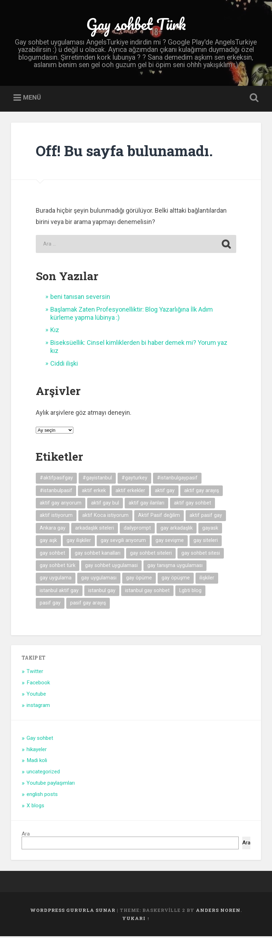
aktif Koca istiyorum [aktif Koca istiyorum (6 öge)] (105, 517)
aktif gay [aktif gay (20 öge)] (165, 492)
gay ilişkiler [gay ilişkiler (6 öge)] (79, 542)
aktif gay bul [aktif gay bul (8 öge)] (105, 504)
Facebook (38, 684)
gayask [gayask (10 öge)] (210, 529)
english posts (42, 796)
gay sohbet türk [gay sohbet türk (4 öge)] (57, 567)
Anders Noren (218, 911)
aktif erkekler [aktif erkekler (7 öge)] (130, 492)
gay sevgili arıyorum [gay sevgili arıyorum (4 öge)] (123, 542)
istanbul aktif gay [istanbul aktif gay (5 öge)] (59, 592)
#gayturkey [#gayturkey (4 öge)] (134, 480)
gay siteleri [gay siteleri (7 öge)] (205, 542)
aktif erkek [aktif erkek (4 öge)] (94, 492)
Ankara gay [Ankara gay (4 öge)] (53, 529)
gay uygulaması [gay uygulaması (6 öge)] (99, 580)
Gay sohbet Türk (136, 24)
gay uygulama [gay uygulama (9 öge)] (56, 580)
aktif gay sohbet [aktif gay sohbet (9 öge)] (192, 504)
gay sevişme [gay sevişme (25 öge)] (169, 542)
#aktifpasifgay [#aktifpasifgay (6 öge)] (56, 480)
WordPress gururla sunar (72, 911)
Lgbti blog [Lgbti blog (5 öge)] (190, 592)
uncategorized (43, 773)
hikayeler (37, 751)
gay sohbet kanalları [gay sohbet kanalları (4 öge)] (97, 554)
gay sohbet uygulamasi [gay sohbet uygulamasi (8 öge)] (111, 567)
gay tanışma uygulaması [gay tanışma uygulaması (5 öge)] (175, 567)
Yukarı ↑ (135, 919)
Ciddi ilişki (64, 364)
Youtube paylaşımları (51, 784)
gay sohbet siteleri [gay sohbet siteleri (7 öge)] (151, 554)
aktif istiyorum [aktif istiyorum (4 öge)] (56, 517)
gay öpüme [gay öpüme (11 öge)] (139, 580)
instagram (38, 706)
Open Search (253, 100)
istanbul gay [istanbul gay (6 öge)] (101, 592)
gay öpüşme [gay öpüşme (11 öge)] (176, 580)
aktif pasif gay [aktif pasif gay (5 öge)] (205, 517)
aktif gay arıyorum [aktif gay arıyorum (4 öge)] (60, 504)
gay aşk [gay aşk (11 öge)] (48, 542)
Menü (32, 99)
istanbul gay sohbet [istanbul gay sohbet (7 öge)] (147, 592)
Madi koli (37, 762)
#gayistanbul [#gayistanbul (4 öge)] (97, 480)
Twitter (35, 673)
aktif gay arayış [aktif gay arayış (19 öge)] (201, 492)
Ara (26, 835)
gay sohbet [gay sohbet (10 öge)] (52, 554)
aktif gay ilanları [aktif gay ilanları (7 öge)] (146, 504)
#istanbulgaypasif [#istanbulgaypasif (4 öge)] (177, 480)
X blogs (35, 807)
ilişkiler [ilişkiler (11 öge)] (206, 580)
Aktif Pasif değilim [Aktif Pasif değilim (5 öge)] (159, 517)
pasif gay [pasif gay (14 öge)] (50, 605)
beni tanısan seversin (80, 298)
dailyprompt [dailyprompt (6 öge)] (137, 529)
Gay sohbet (40, 739)
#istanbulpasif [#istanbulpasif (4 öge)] (56, 492)
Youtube (36, 695)
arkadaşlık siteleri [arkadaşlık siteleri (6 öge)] (94, 529)
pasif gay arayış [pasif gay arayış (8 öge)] (88, 605)
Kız (54, 331)
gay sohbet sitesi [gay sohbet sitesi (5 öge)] (200, 554)
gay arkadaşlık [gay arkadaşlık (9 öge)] (176, 529)
